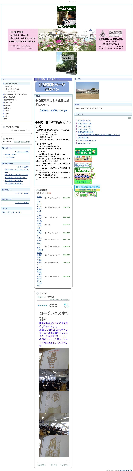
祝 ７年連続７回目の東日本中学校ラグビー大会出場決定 (39, 276)
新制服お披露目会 (39, 255)
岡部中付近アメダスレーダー (12, 212)
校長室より (7, 105)
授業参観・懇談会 (11, 154)
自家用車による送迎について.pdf (53, 110)
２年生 (6, 113)
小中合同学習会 (39, 233)
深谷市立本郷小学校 (84, 129)
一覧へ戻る (53, 465)
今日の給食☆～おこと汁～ (14, 181)
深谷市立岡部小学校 (84, 123)
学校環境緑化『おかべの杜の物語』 (15, 94)
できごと (40, 297)
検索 (129, 118)
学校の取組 (7, 102)
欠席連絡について (11, 92)
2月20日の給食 (10, 157)
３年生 (6, 116)
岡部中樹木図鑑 (9, 97)
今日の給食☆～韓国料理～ (14, 184)
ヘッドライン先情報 (22, 152)
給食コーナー (8, 108)
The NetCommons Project (125, 470)
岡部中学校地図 (83, 138)
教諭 (67, 307)
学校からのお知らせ (10, 83)
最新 (41, 193)
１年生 (6, 111)
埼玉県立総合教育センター (87, 140)
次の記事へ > (65, 299)
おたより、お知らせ (12, 89)
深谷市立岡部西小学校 (85, 132)
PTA (5, 119)
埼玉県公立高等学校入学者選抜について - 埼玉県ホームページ (99, 135)
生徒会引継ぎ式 (39, 262)
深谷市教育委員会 (84, 121)
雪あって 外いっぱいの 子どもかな (16, 175)
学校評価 (8, 86)
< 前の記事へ (54, 299)
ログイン (72, 1)
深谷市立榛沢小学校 (84, 126)
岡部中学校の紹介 (9, 100)
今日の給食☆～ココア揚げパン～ (16, 178)
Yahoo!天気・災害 (84, 143)
